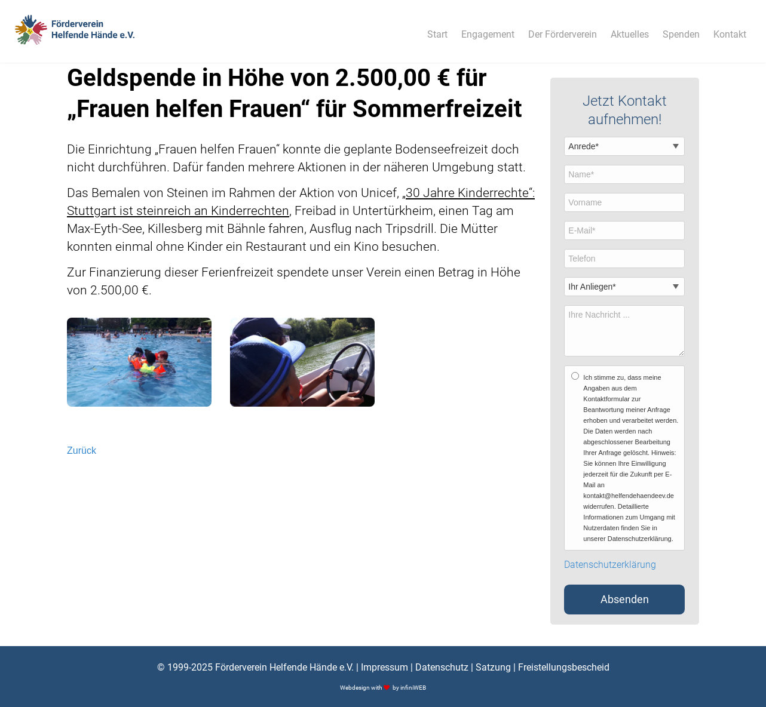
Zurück (81, 450)
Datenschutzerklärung (610, 565)
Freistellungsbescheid (563, 667)
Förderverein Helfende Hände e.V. (284, 667)
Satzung (493, 667)
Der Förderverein (562, 34)
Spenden (681, 34)
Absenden (624, 599)
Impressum (384, 667)
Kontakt (729, 34)
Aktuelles (630, 34)
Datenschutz (441, 667)
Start (437, 34)
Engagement (487, 34)
